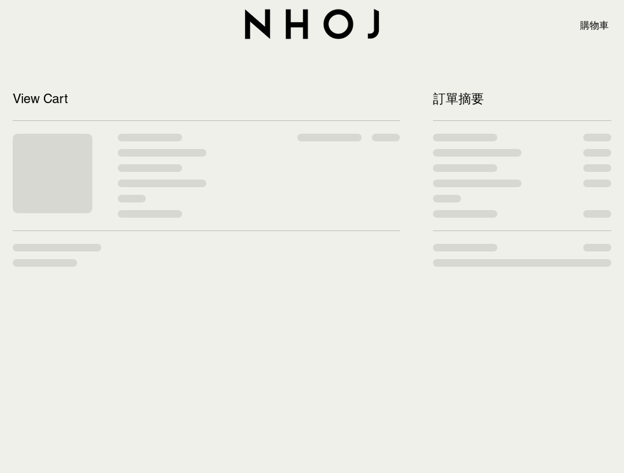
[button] (600, 25)
